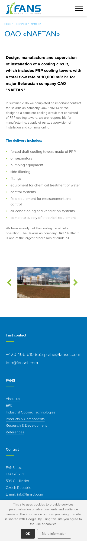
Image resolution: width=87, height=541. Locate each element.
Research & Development (26, 425)
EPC (9, 405)
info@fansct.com (30, 494)
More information (54, 533)
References (21, 23)
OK (28, 533)
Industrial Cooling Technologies (30, 412)
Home (7, 23)
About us (13, 398)
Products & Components (25, 418)
